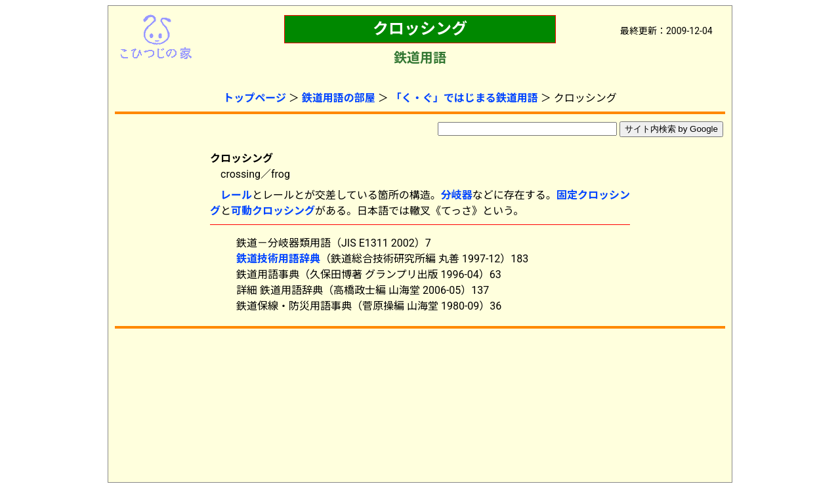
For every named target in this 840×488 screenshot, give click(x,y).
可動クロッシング (273, 211)
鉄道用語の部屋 (338, 98)
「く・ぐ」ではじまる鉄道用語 (464, 98)
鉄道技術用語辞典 (278, 259)
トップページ (254, 98)
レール (236, 195)
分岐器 (456, 195)
